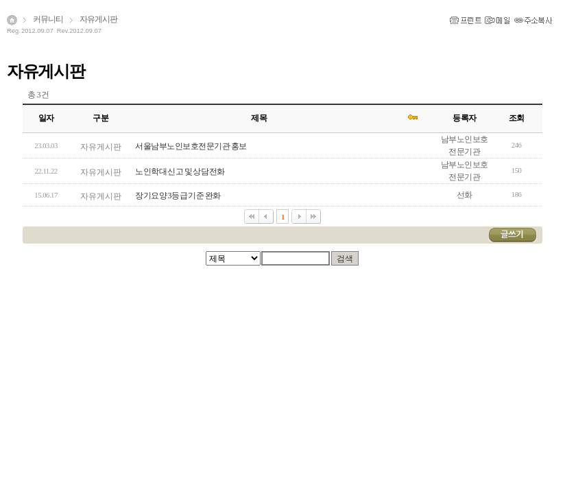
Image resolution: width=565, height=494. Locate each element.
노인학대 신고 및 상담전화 (179, 171)
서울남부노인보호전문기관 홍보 (191, 146)
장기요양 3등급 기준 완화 (177, 195)
